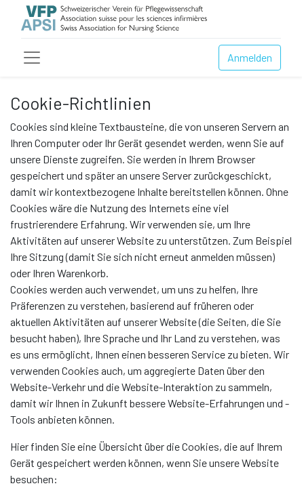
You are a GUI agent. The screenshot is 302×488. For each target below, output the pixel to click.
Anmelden (249, 57)
